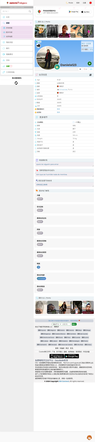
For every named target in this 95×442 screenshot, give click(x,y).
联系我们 (79, 411)
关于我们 (59, 411)
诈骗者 (62, 408)
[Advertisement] (64, 12)
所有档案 (7, 28)
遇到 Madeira (63, 400)
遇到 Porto (84, 400)
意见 (71, 408)
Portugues (16, 2)
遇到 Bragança (45, 393)
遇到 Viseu (88, 404)
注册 (84, 3)
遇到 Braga (86, 390)
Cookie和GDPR (45, 411)
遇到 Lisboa (44, 400)
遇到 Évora (59, 397)
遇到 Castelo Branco (58, 393)
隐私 (65, 411)
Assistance (89, 437)
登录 (77, 3)
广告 (53, 411)
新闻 (56, 408)
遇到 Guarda (76, 397)
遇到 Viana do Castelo (65, 404)
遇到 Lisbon (53, 400)
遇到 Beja (79, 390)
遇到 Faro (67, 397)
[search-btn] (29, 11)
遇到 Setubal (52, 404)
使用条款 (71, 411)
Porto (70, 89)
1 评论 (91, 49)
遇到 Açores (42, 390)
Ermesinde (63, 89)
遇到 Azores (70, 390)
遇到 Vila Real (78, 404)
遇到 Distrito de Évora (47, 397)
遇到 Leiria (85, 397)
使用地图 (7, 36)
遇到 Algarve (51, 390)
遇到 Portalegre (74, 400)
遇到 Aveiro (61, 390)
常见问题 (86, 411)
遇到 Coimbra (71, 393)
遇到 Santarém (42, 404)
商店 (67, 408)
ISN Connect (64, 441)
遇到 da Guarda (82, 393)
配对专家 (7, 32)
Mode (69, 3)
